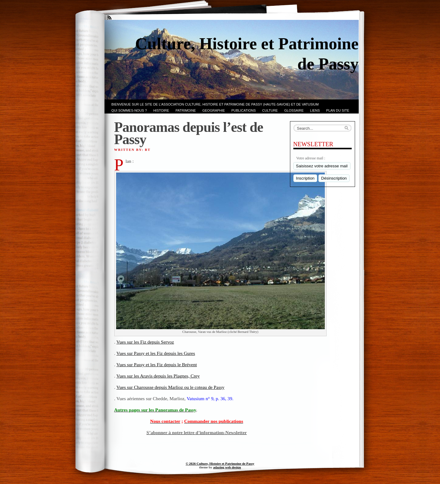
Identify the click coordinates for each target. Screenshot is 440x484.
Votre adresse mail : (310, 158)
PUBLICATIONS (243, 110)
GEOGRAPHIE (213, 110)
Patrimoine (185, 110)
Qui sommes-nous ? (129, 110)
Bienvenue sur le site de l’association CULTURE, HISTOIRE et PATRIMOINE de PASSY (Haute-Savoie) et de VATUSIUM (215, 104)
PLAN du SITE (337, 110)
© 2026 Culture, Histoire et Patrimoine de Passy (220, 463)
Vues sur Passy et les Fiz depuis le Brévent (156, 364)
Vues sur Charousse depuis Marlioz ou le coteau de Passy (170, 387)
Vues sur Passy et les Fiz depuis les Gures (155, 353)
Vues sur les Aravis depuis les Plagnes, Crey (158, 375)
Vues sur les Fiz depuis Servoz (145, 341)
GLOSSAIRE (294, 110)
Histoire (161, 110)
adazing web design (227, 467)
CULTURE (270, 110)
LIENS (315, 110)
